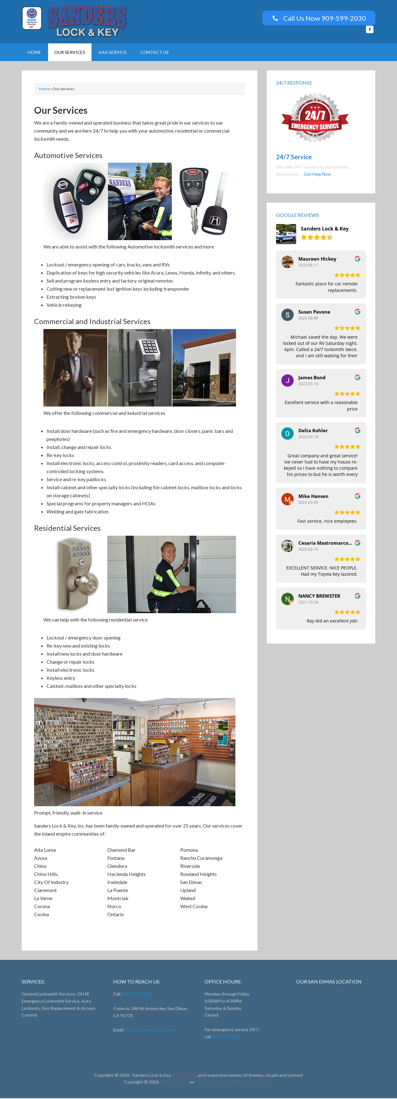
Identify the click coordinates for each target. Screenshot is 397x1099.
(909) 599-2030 (137, 994)
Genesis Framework (214, 1082)
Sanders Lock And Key (74, 21)
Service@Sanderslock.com (150, 1030)
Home (44, 89)
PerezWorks (184, 1076)
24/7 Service (294, 157)
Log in (268, 1082)
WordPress (248, 1082)
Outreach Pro (175, 1082)
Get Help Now (317, 175)
